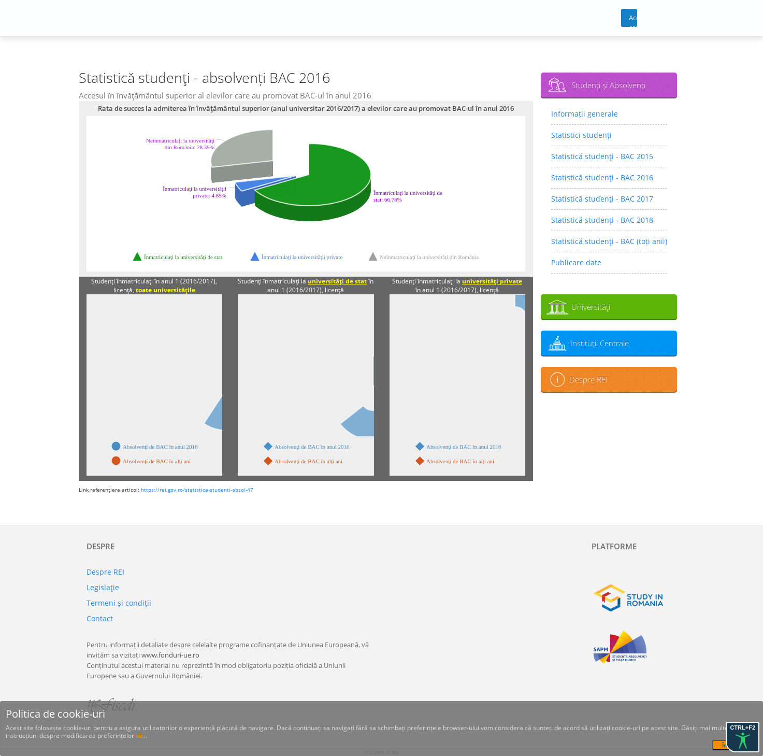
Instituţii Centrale (599, 343)
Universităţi (590, 307)
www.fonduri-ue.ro (170, 655)
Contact (100, 618)
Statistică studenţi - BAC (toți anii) (609, 241)
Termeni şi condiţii (119, 603)
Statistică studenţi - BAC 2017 (602, 199)
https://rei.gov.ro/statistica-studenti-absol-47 (197, 489)
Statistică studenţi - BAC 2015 (602, 156)
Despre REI (588, 379)
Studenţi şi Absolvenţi (608, 85)
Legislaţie (103, 587)
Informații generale (584, 114)
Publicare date (576, 262)
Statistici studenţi (581, 135)
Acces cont (633, 20)
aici (141, 735)
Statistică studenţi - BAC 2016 (602, 177)
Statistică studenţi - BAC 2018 (602, 220)
